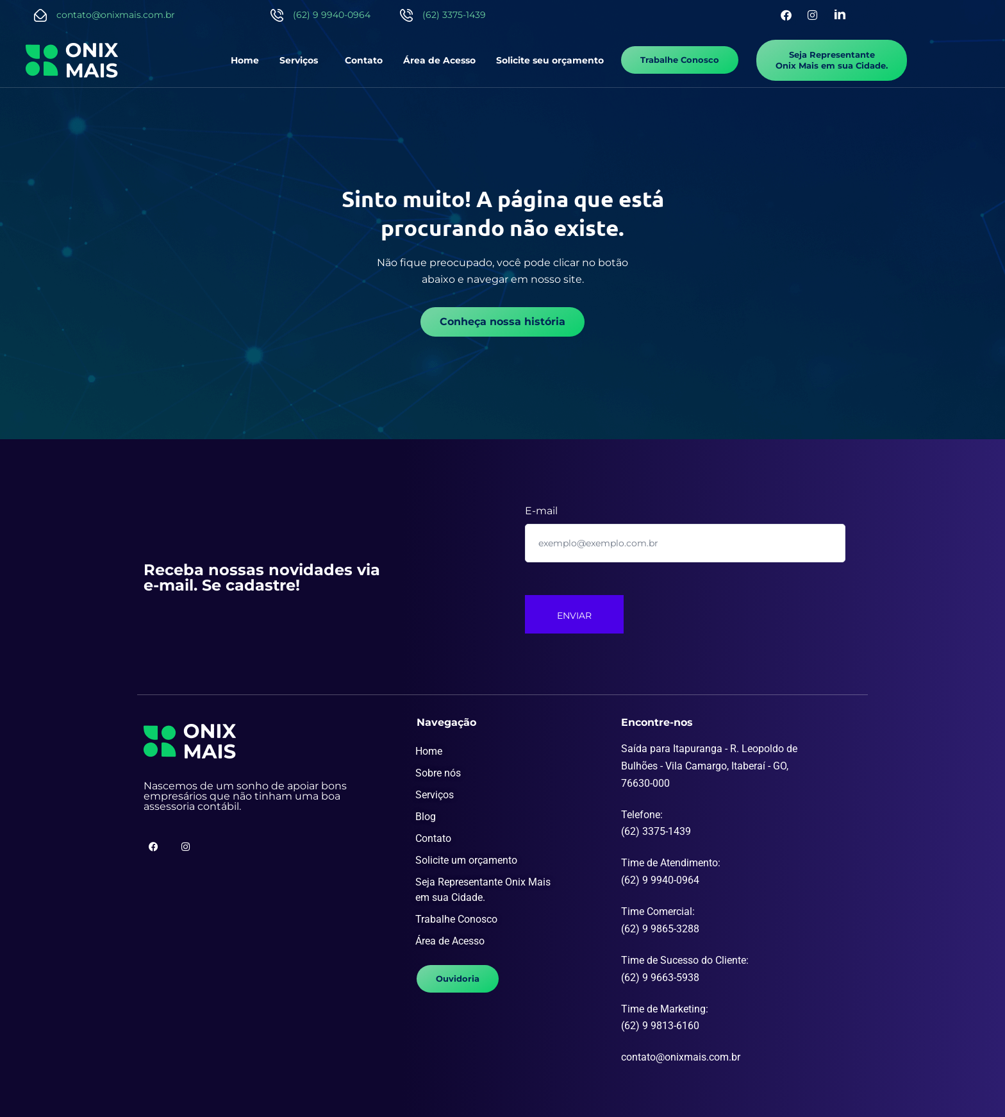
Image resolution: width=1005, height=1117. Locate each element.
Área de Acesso (439, 60)
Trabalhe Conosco (456, 919)
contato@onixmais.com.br (115, 15)
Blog (425, 816)
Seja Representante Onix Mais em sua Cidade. (483, 889)
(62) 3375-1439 (454, 15)
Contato (364, 60)
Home (245, 60)
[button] (302, 60)
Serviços (298, 60)
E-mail (541, 510)
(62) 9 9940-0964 (331, 15)
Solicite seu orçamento (550, 60)
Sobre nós (438, 773)
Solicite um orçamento (466, 860)
